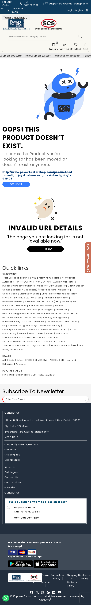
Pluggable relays (28, 325)
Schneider (7, 364)
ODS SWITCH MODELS (34, 321)
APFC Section (69, 277)
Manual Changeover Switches (18, 313)
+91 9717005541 (19, 426)
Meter (28, 317)
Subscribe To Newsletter (33, 391)
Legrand (71, 360)
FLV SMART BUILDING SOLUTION (18, 297)
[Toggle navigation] (16, 17)
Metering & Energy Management (50, 317)
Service (23, 333)
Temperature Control (53, 341)
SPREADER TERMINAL (35, 337)
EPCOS (28, 360)
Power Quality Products (14, 329)
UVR (81, 345)
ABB (4, 360)
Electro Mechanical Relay (63, 293)
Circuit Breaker (76, 285)
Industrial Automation (14, 305)
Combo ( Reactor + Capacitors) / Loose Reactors (29, 289)
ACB (34, 277)
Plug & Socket (9, 325)
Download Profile (15, 10)
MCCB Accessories (12, 317)
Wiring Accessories (12, 349)
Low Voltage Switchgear (40, 309)
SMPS (41, 333)
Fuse (39, 297)
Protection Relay (50, 329)
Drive (44, 293)
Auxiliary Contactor (63, 281)
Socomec (21, 364)
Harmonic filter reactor (56, 297)
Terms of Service (45, 578)
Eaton (20, 360)
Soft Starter (62, 333)
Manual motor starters (49, 313)
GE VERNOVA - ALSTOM (46, 360)
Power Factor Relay (50, 325)
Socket (49, 333)
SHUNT (32, 333)
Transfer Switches (60, 345)
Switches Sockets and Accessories (21, 341)
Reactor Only (9, 333)
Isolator (59, 305)
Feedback (10, 449)
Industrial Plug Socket (40, 305)
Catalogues (11, 472)
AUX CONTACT (43, 281)
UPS (74, 345)
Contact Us (11, 477)
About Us (9, 467)
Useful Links (12, 460)
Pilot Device (71, 321)
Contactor (63, 289)
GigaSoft (45, 599)
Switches (53, 337)
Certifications (12, 482)
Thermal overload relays (15, 345)
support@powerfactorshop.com (68, 3)
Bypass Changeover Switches (18, 285)
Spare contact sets (12, 337)
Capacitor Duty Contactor (51, 285)
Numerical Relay (11, 321)
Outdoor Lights (55, 321)
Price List (9, 487)
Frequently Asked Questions (21, 444)
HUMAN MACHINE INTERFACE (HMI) (42, 301)
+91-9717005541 (31, 3)
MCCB (74, 313)
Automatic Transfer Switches (18, 281)
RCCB (73, 329)
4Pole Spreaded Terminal (16, 277)
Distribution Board (30, 293)
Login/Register (78, 10)
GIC (63, 360)
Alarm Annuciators (49, 277)
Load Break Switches (13, 309)
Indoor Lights (69, 301)
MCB (66, 313)
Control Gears (10, 293)
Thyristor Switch (40, 345)
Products (34, 329)
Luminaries (62, 309)
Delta (12, 360)
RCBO (64, 329)
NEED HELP (11, 437)
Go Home (16, 184)
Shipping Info (12, 454)
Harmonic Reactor (12, 301)
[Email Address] (45, 399)
